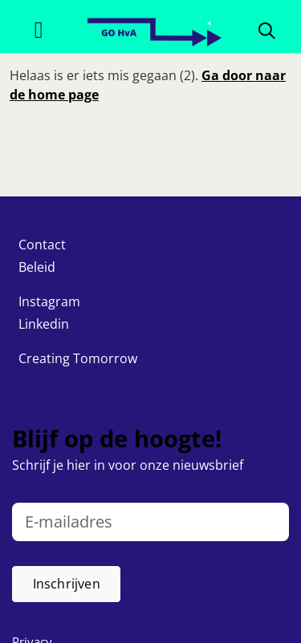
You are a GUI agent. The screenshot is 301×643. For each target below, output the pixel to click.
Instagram (49, 301)
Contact (42, 244)
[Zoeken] (266, 29)
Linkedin (43, 324)
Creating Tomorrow (77, 358)
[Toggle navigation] (38, 29)
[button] (66, 584)
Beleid (36, 267)
